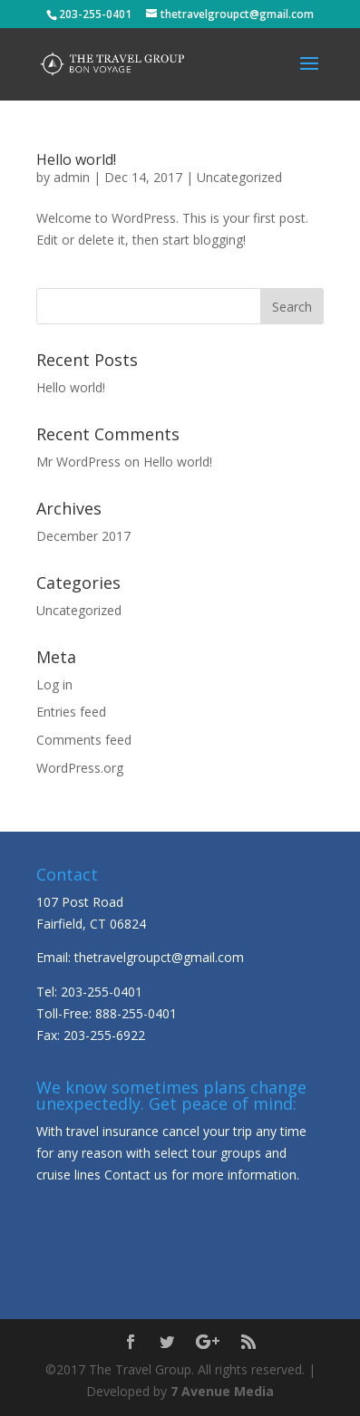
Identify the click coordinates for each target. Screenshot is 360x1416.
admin (72, 177)
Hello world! (76, 159)
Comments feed (83, 739)
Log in (54, 684)
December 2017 (83, 535)
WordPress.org (79, 767)
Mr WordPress (78, 461)
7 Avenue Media (222, 1391)
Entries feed (71, 711)
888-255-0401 (136, 1013)
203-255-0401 (101, 991)
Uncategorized (239, 177)
